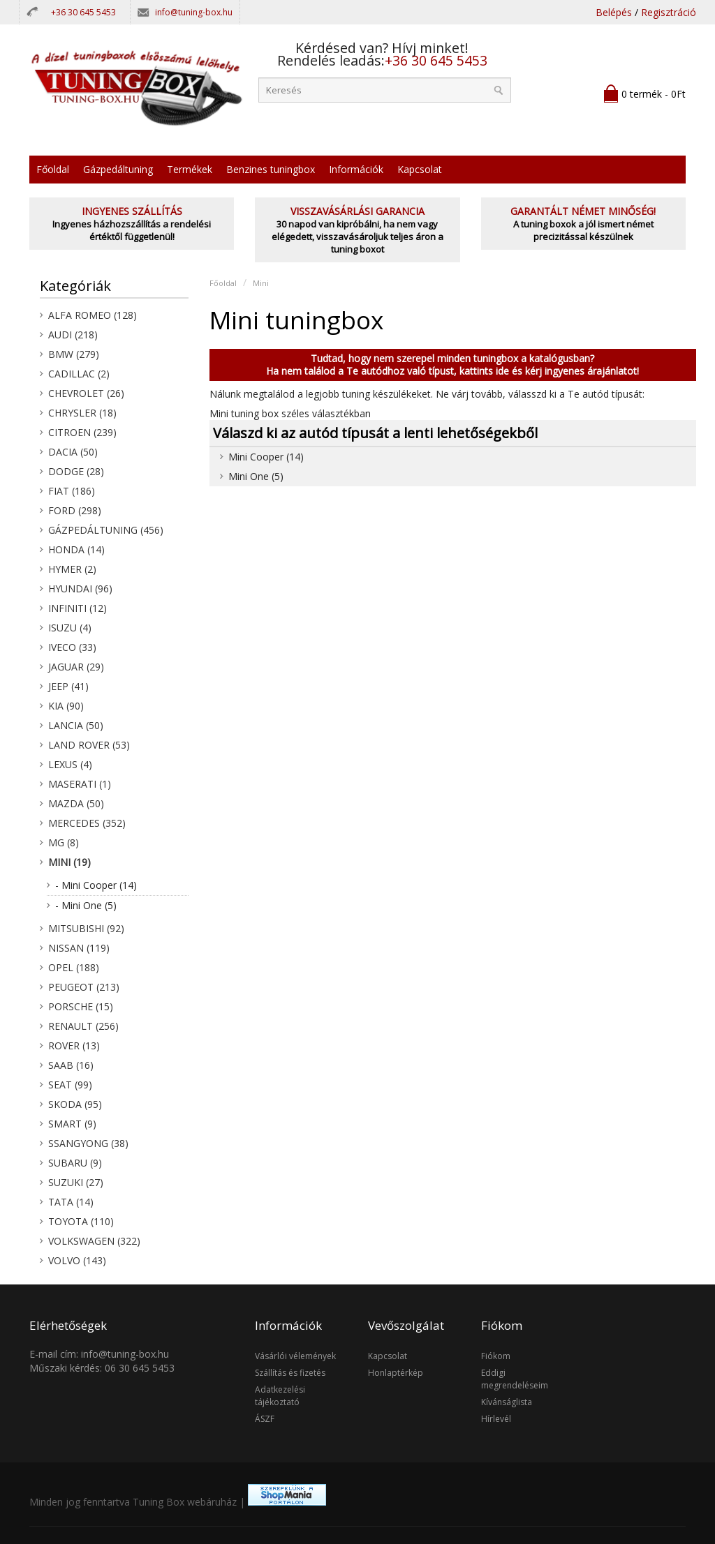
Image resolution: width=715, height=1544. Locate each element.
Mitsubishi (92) (86, 928)
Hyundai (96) (80, 588)
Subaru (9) (75, 1162)
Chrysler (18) (82, 412)
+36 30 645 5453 (83, 12)
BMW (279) (73, 354)
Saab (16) (71, 1065)
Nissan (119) (79, 947)
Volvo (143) (77, 1260)
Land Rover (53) (89, 744)
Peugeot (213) (83, 987)
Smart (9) (72, 1123)
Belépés (614, 12)
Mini (261, 283)
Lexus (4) (70, 764)
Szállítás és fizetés (290, 1373)
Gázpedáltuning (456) (105, 530)
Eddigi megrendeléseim (514, 1379)
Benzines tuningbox (270, 169)
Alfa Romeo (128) (92, 315)
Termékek (189, 169)
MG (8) (63, 842)
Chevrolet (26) (86, 393)
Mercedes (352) (87, 823)
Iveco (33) (72, 647)
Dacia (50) (73, 451)
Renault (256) (83, 1026)
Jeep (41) (68, 686)
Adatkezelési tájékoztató (280, 1396)
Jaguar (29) (76, 666)
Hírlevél (496, 1419)
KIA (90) (66, 705)
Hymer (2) (72, 569)
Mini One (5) (255, 476)
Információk (356, 169)
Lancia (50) (75, 725)
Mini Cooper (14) (266, 456)
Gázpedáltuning (118, 169)
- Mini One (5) (86, 905)
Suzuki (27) (75, 1182)
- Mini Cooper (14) (96, 885)
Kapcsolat (419, 169)
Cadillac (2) (79, 373)
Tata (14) (71, 1201)
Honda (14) (76, 549)
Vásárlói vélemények (295, 1356)
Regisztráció (668, 12)
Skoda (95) (75, 1104)
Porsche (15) (80, 1006)
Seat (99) (70, 1084)
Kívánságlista (506, 1402)
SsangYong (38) (88, 1143)
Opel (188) (73, 967)
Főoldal (52, 169)
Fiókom (495, 1356)
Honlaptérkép (395, 1373)
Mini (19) (69, 862)
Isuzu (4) (69, 627)
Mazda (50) (76, 803)
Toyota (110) (81, 1221)
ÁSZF (264, 1419)
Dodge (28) (76, 471)
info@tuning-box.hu (194, 12)
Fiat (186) (71, 490)
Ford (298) (74, 510)
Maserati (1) (79, 783)
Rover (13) (74, 1045)
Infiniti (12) (77, 608)
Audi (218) (73, 334)
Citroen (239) (82, 432)
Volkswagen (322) (94, 1240)
